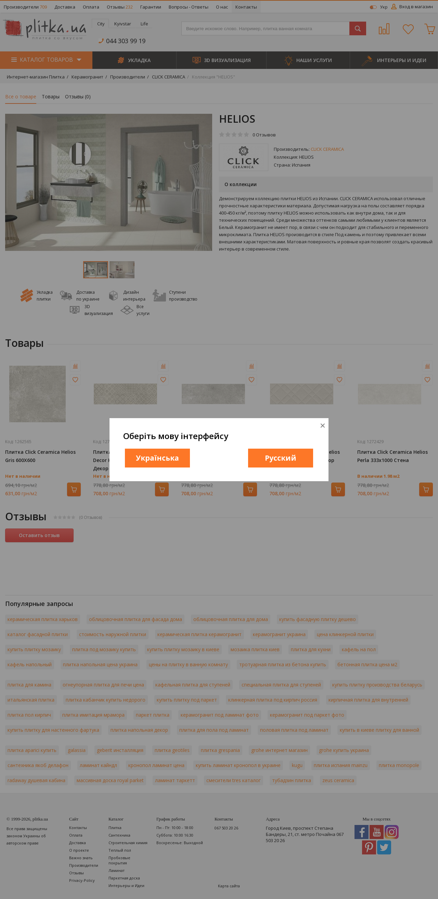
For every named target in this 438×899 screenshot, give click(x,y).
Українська (157, 458)
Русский (280, 458)
